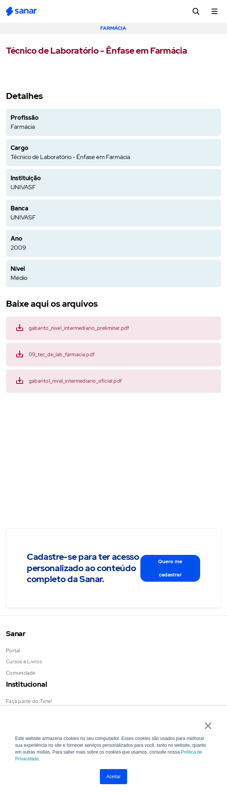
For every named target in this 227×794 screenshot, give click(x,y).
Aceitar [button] (113, 776)
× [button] (208, 725)
